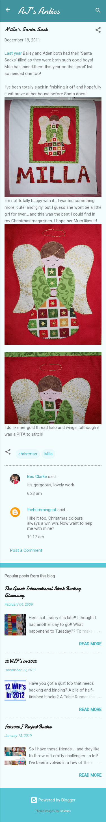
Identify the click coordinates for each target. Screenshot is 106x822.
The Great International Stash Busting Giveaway (43, 592)
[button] (98, 30)
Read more (90, 643)
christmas (27, 454)
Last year (13, 53)
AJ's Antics (39, 11)
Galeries (65, 811)
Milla (48, 454)
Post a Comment (26, 550)
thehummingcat (41, 509)
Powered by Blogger (53, 800)
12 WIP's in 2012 (20, 661)
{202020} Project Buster (28, 726)
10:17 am (35, 536)
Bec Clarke (37, 476)
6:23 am (34, 493)
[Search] (98, 11)
